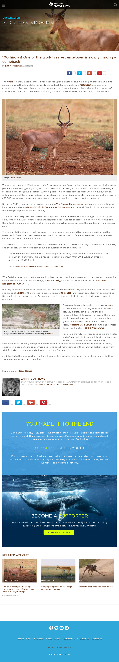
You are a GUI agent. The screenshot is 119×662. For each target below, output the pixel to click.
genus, (111, 305)
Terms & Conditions (63, 647)
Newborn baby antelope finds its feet (96, 587)
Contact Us (96, 639)
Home (21, 639)
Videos (49, 639)
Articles (57, 639)
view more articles (11, 596)
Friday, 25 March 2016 (53, 266)
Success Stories (27, 22)
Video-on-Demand (34, 639)
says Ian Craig (52, 280)
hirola (10, 81)
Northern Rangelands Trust (29, 266)
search (115, 4)
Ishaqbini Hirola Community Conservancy (49, 207)
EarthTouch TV (71, 639)
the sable (66, 293)
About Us (84, 639)
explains (75, 324)
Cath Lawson (87, 324)
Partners (51, 647)
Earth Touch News (13, 66)
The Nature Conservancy (69, 204)
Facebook (49, 333)
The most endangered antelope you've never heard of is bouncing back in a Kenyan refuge (18, 589)
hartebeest (85, 85)
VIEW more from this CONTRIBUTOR (56, 384)
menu (3, 5)
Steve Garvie (15, 178)
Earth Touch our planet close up (59, 4)
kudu (21, 293)
